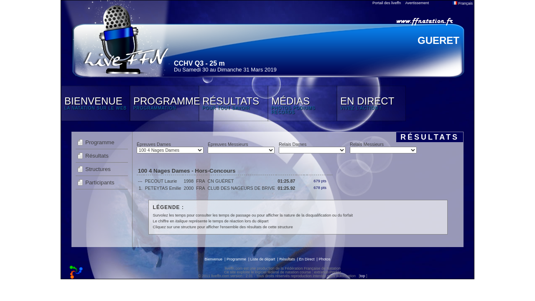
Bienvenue (214, 259)
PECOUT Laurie (161, 181)
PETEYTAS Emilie (163, 188)
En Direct (307, 259)
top (362, 276)
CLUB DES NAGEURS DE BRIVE (241, 188)
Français (463, 3)
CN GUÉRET (221, 181)
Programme (100, 142)
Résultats (97, 156)
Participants (100, 182)
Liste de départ (262, 259)
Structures (98, 169)
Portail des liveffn (386, 3)
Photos (324, 259)
